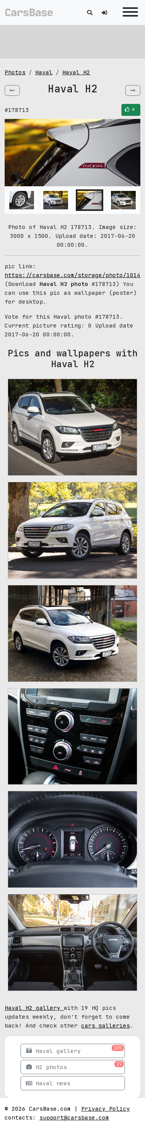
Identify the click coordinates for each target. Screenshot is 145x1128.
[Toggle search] (89, 12)
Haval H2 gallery (34, 1007)
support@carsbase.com (74, 1117)
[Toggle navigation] (128, 12)
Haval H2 (76, 72)
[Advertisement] (72, 40)
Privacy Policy (105, 1108)
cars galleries (105, 1025)
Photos (15, 72)
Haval (44, 72)
